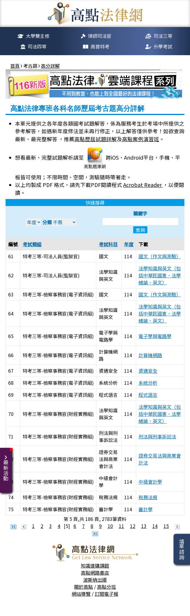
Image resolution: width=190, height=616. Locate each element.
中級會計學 (150, 481)
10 (110, 525)
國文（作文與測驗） (160, 256)
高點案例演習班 (140, 139)
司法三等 (163, 35)
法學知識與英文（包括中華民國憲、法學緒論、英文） (160, 275)
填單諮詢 (181, 549)
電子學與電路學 (155, 336)
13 (143, 525)
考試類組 (32, 244)
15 (166, 525)
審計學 (146, 509)
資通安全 (148, 370)
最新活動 (7, 464)
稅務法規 (148, 497)
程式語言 (148, 394)
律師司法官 (99, 35)
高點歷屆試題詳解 (95, 139)
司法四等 (37, 46)
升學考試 (163, 46)
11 (121, 525)
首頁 (15, 65)
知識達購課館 (95, 565)
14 (155, 525)
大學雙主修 (37, 35)
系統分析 (148, 382)
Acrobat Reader (143, 184)
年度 (129, 244)
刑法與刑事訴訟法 (157, 436)
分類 (59, 222)
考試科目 (108, 244)
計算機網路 (150, 355)
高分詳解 (50, 65)
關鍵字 (140, 221)
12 (132, 525)
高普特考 (100, 46)
